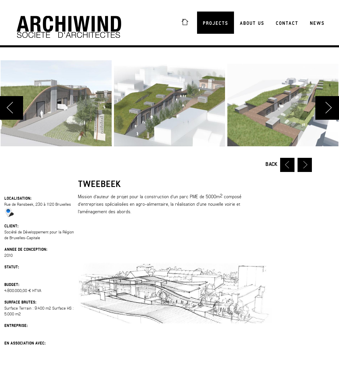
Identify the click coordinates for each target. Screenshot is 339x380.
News (317, 23)
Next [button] (327, 108)
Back (271, 164)
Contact (287, 23)
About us (252, 23)
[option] (169, 103)
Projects (215, 23)
